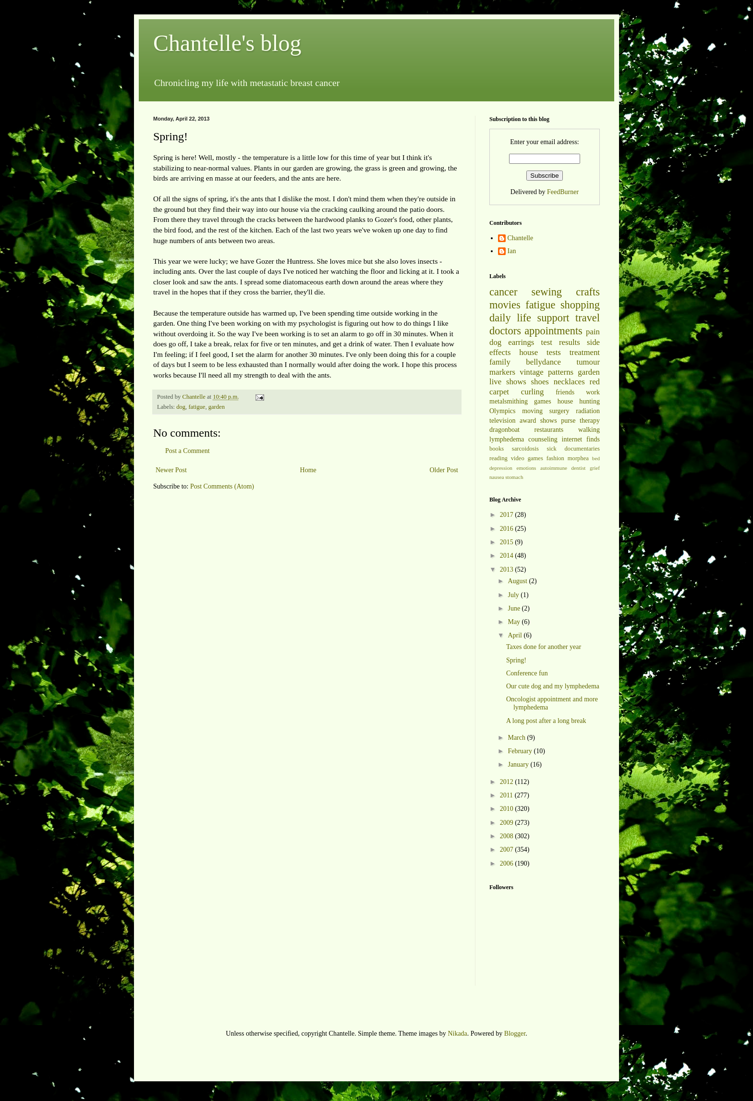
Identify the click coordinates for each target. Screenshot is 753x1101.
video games (527, 458)
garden (216, 407)
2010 (507, 808)
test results (560, 342)
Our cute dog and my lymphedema (552, 686)
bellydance (543, 362)
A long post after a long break (546, 720)
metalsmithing (508, 401)
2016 (507, 528)
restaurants (549, 429)
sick (552, 448)
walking (589, 429)
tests (554, 352)
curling (532, 391)
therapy (590, 420)
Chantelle (521, 238)
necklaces (569, 381)
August (518, 581)
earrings (521, 342)
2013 (507, 569)
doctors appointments (536, 331)
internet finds (581, 439)
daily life (510, 318)
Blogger (514, 1033)
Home (308, 470)
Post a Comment (187, 450)
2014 (507, 555)
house (528, 352)
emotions (526, 468)
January (519, 764)
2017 (507, 514)
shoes (540, 381)
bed (596, 458)
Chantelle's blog (227, 43)
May (515, 621)
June (515, 608)
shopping (580, 305)
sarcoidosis (525, 448)
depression (500, 468)
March (517, 737)
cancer (503, 292)
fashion (555, 458)
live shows (507, 381)
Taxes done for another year (543, 646)
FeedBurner (563, 192)
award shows (538, 420)
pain (593, 331)
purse (568, 420)
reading (498, 458)
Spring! (516, 660)
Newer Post (171, 470)
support (553, 318)
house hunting (579, 401)
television (502, 420)
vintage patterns (546, 372)
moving (532, 411)
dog (180, 407)
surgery (559, 411)
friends (565, 392)
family (499, 362)
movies (505, 305)
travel (587, 318)
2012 (507, 781)
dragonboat (504, 429)
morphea (578, 458)
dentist (578, 468)
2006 (507, 863)
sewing (547, 292)
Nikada (457, 1033)
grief (595, 468)
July (514, 595)
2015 (507, 542)
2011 (507, 795)
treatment (585, 352)
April (515, 635)
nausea (496, 477)
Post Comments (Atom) (222, 486)
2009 (507, 822)
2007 (507, 849)
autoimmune (553, 468)
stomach (514, 477)
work (593, 392)
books (496, 448)
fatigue (196, 407)
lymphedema (506, 439)
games (542, 401)
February (521, 751)
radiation (588, 411)
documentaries (582, 448)
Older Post (444, 470)
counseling (543, 439)
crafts (588, 292)
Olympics (502, 411)
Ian (512, 251)
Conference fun (527, 673)
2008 (507, 836)
